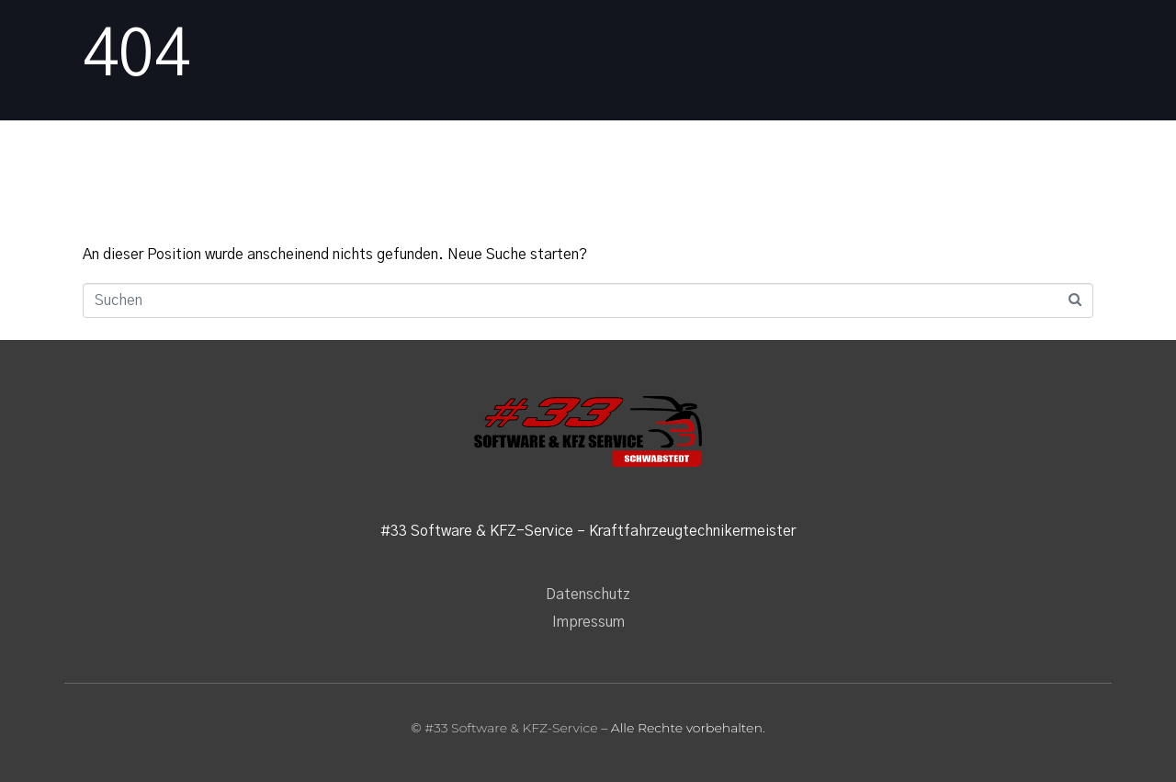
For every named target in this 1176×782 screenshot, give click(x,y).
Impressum (588, 622)
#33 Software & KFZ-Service (510, 728)
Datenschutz (588, 594)
